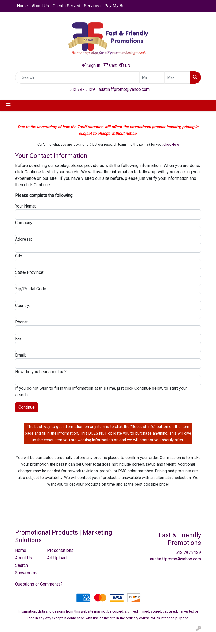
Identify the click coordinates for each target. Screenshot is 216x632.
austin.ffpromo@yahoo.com (124, 89)
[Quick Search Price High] (177, 77)
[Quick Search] (77, 77)
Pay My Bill (114, 5)
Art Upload (57, 557)
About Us (40, 5)
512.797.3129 (82, 89)
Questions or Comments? (39, 584)
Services (92, 5)
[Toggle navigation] (8, 105)
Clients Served (66, 5)
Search (21, 565)
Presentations (60, 550)
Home (22, 5)
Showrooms (26, 572)
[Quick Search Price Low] (152, 77)
